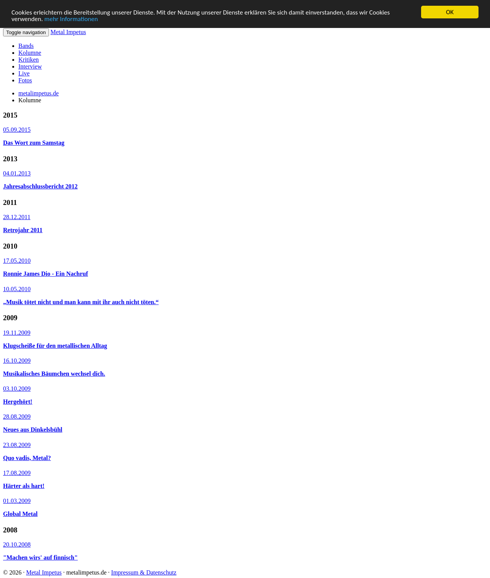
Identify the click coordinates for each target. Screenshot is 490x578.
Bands (26, 46)
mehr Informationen (71, 19)
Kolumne (29, 52)
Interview (30, 66)
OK (450, 12)
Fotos (25, 80)
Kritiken (28, 59)
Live (23, 73)
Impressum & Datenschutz (143, 572)
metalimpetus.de (38, 93)
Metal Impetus (68, 32)
